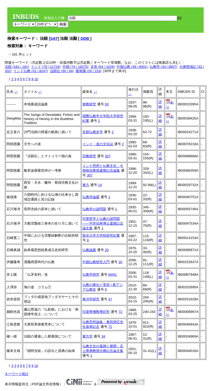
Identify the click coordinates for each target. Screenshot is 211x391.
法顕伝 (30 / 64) (62, 71)
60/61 (112, 274)
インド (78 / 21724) (46, 67)
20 (107, 250)
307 (108, 156)
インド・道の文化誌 (97, 144)
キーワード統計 (17, 374)
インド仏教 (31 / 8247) (30, 71)
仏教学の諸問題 (94, 209)
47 (110, 299)
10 (36, 79)
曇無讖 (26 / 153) (88, 71)
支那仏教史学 (92, 132)
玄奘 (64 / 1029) (103, 67)
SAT (54, 38)
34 (103, 336)
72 (120, 312)
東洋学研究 (90, 299)
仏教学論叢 (90, 197)
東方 (85, 185)
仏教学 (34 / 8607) (163, 67)
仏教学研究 (90, 274)
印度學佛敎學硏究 (96, 312)
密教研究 (89, 104)
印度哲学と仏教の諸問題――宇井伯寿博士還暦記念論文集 (102, 223)
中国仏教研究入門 (96, 262)
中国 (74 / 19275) (75, 67)
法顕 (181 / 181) (17, 67)
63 (107, 104)
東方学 (87, 336)
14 (100, 185)
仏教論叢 (89, 250)
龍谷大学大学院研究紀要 (101, 235)
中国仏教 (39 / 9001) (132, 67)
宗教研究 (89, 156)
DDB (85, 38)
